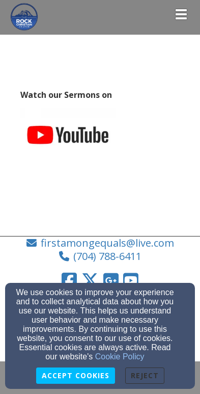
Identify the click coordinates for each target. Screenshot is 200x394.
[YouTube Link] (130, 280)
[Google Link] (111, 280)
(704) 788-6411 (107, 256)
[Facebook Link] (69, 280)
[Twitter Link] (90, 280)
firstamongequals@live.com (107, 243)
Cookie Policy (120, 356)
